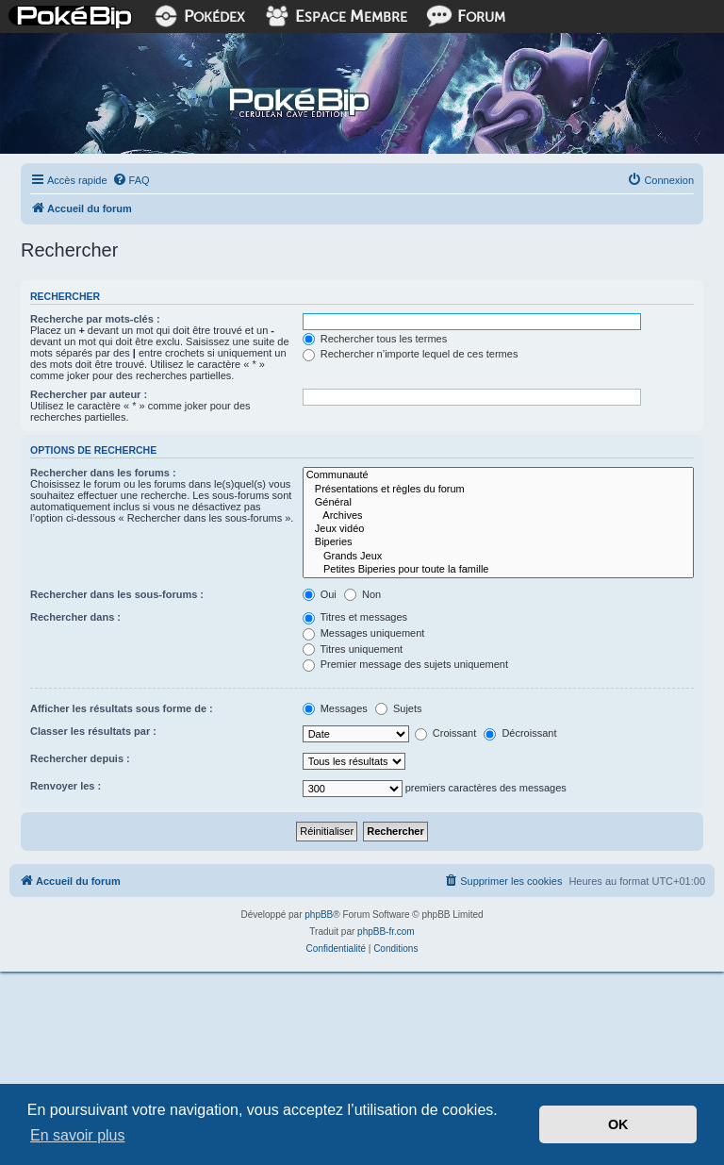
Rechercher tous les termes (375, 338)
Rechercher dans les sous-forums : (117, 594)
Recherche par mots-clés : (95, 319)
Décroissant (520, 733)
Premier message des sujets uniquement (405, 664)
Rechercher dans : (75, 617)
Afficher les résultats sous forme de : (121, 708)
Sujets (398, 708)
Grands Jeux (498, 556)
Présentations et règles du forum (498, 489)
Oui (320, 594)
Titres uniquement (353, 649)
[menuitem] (131, 180)
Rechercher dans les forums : (103, 472)
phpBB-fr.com (386, 931)
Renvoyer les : (65, 785)
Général (498, 502)
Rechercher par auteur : (88, 394)
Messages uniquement (364, 633)
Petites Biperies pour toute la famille (498, 569)
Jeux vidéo (498, 529)
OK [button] (618, 1124)
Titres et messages (355, 617)
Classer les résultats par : (93, 731)
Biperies (498, 542)
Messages (335, 708)
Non (362, 594)
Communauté (498, 475)
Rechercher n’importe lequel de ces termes (410, 353)
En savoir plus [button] (77, 1135)
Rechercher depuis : (80, 758)
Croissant (446, 733)
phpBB (318, 914)
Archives (498, 516)
